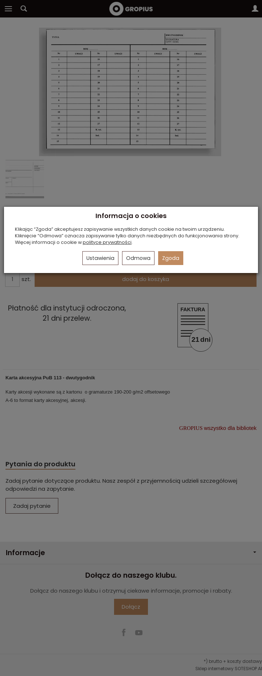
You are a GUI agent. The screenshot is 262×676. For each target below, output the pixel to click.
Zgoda (170, 258)
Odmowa (138, 258)
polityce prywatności (107, 242)
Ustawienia (100, 258)
